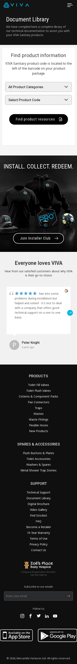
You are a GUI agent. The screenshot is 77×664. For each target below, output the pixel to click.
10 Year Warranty (38, 533)
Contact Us (38, 550)
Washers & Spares (38, 464)
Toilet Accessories (38, 459)
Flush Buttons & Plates (38, 453)
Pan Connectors (38, 402)
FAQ (38, 521)
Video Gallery (38, 510)
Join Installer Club (35, 238)
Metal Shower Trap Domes (38, 470)
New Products (38, 431)
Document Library (38, 498)
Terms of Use (39, 538)
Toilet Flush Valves (38, 391)
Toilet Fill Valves (38, 385)
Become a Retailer (38, 527)
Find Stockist (38, 515)
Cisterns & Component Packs (38, 396)
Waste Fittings (38, 419)
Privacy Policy (38, 544)
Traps (38, 408)
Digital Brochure (38, 504)
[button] (70, 313)
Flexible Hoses (38, 425)
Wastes (39, 414)
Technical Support (38, 492)
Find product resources (35, 119)
